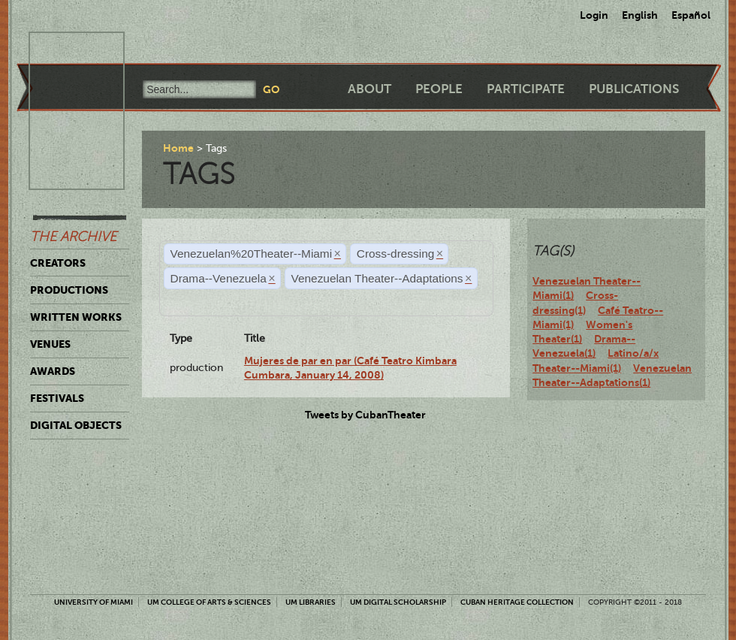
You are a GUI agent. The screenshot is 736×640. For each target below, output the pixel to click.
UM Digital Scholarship (398, 602)
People (439, 89)
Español (690, 15)
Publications (634, 89)
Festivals (57, 398)
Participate (526, 89)
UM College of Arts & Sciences (209, 602)
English (640, 15)
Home (178, 148)
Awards (52, 371)
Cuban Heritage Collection (517, 602)
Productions (69, 290)
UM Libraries (310, 602)
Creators (58, 263)
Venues (50, 344)
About (369, 89)
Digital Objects (76, 425)
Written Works (76, 317)
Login (594, 15)
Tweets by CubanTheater (365, 415)
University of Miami (93, 602)
